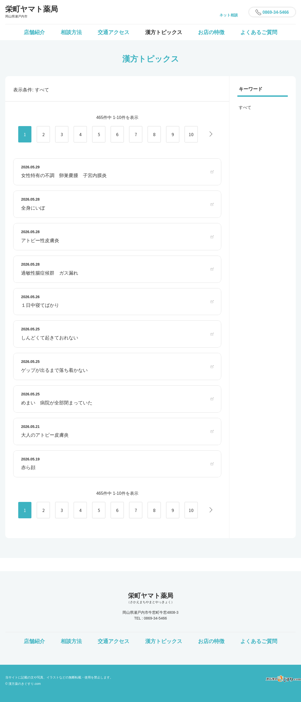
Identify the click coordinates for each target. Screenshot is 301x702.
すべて (245, 107)
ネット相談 (228, 15)
